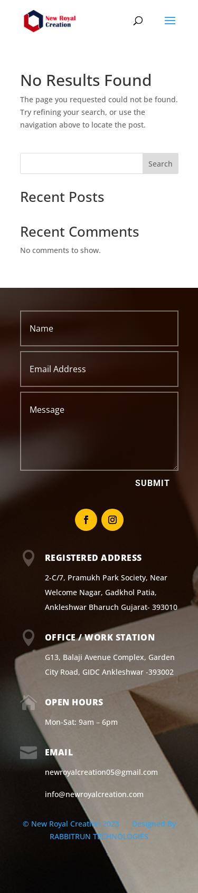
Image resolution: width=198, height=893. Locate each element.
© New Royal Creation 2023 (72, 824)
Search (160, 164)
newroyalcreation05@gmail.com (101, 772)
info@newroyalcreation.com (94, 794)
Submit (152, 483)
